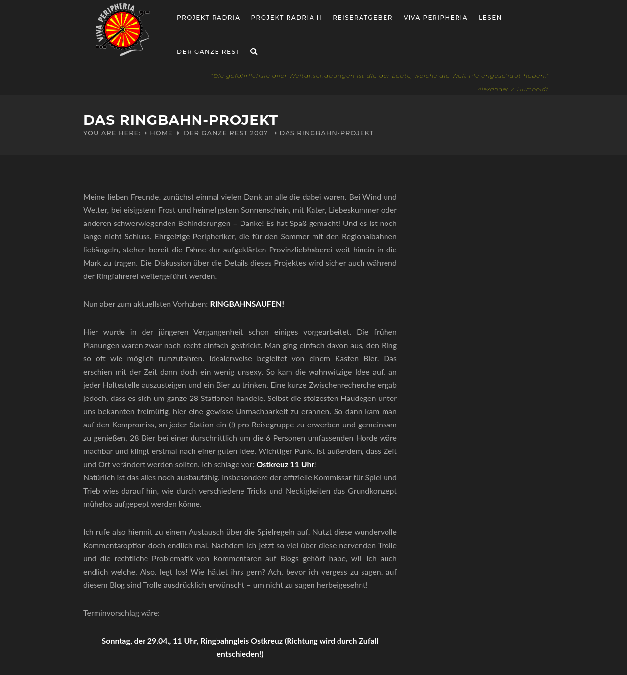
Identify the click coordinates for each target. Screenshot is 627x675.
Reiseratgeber (363, 17)
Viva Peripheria (436, 17)
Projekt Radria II (286, 17)
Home (161, 133)
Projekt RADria (209, 17)
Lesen (490, 17)
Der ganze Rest (208, 51)
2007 (259, 133)
